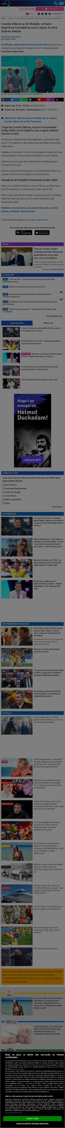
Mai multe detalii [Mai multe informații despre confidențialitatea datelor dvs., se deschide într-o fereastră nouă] (17, 1069)
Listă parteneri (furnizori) (13, 1113)
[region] (32, 1089)
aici (23, 1083)
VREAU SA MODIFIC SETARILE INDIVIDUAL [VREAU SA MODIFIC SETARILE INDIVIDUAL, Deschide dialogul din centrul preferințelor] (32, 1123)
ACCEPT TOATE (33, 1119)
